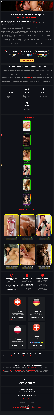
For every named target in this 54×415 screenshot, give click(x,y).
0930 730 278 (17, 345)
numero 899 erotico (39, 369)
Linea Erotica (30, 369)
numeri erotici (30, 77)
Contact (29, 400)
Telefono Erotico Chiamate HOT (33, 367)
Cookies (25, 400)
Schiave (24, 370)
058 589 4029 (36, 345)
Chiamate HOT (21, 355)
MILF (34, 22)
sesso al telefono (6, 78)
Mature (37, 22)
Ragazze (31, 22)
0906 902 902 (17, 318)
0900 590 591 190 (36, 318)
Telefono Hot (12, 359)
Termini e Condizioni (27, 398)
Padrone (17, 370)
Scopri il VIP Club (26, 60)
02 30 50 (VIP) (41, 52)
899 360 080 (11, 52)
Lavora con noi (34, 398)
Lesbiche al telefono (31, 370)
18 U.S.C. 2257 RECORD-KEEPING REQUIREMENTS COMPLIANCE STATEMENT (27, 407)
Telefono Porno (14, 355)
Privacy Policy (19, 398)
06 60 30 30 (26, 52)
